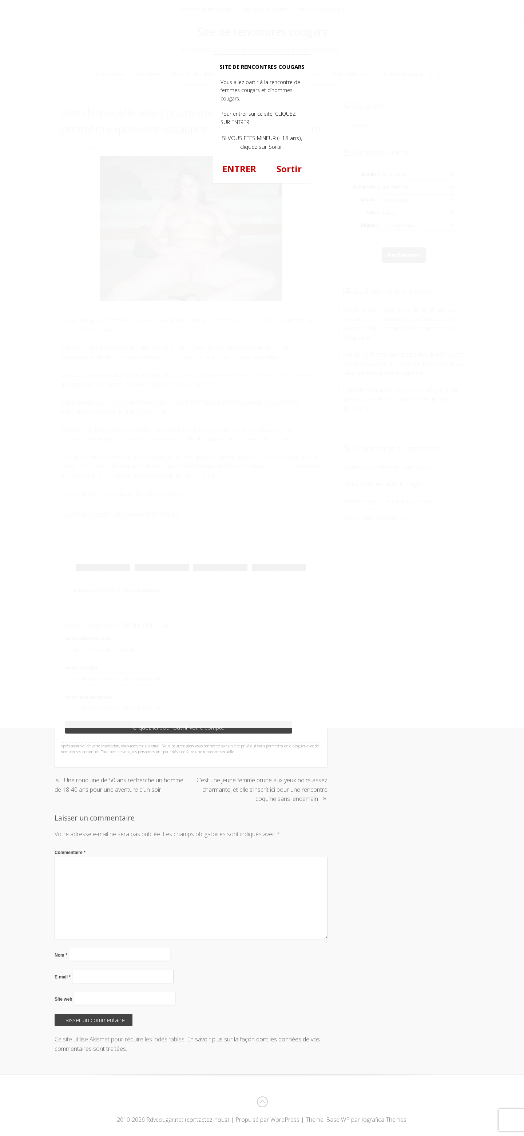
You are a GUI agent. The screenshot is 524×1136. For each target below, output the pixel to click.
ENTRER (239, 169)
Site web (63, 999)
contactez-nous (207, 1120)
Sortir (289, 169)
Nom (61, 955)
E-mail (63, 977)
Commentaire (70, 852)
